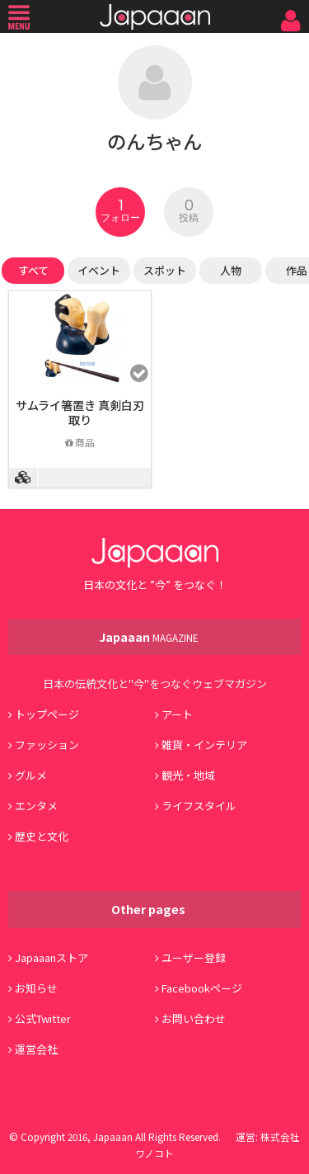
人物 (230, 270)
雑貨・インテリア (204, 744)
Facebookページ (202, 988)
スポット (164, 270)
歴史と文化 (41, 836)
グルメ (31, 775)
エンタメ (36, 805)
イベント (98, 270)
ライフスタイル (199, 805)
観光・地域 (188, 775)
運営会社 (36, 1049)
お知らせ (36, 988)
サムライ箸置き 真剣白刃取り (80, 412)
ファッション (47, 744)
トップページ (47, 714)
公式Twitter (43, 1018)
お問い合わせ (194, 1018)
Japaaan (155, 17)
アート (177, 714)
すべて (33, 270)
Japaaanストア (51, 957)
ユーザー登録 (194, 957)
